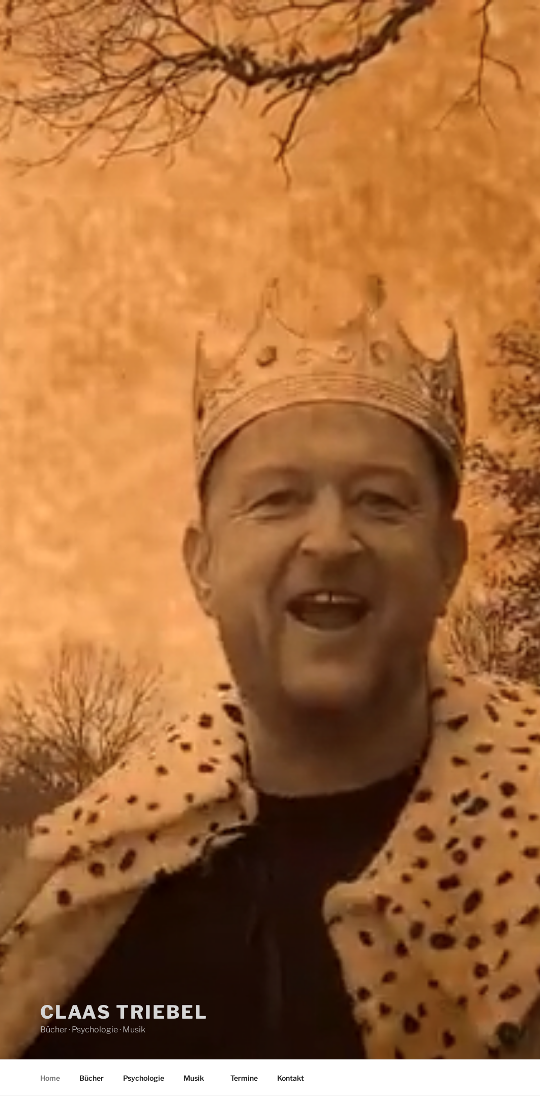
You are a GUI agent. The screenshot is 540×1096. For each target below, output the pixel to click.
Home (50, 1078)
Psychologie (143, 1078)
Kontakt (290, 1078)
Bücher (91, 1078)
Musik (199, 1078)
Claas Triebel (123, 1012)
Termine (244, 1078)
